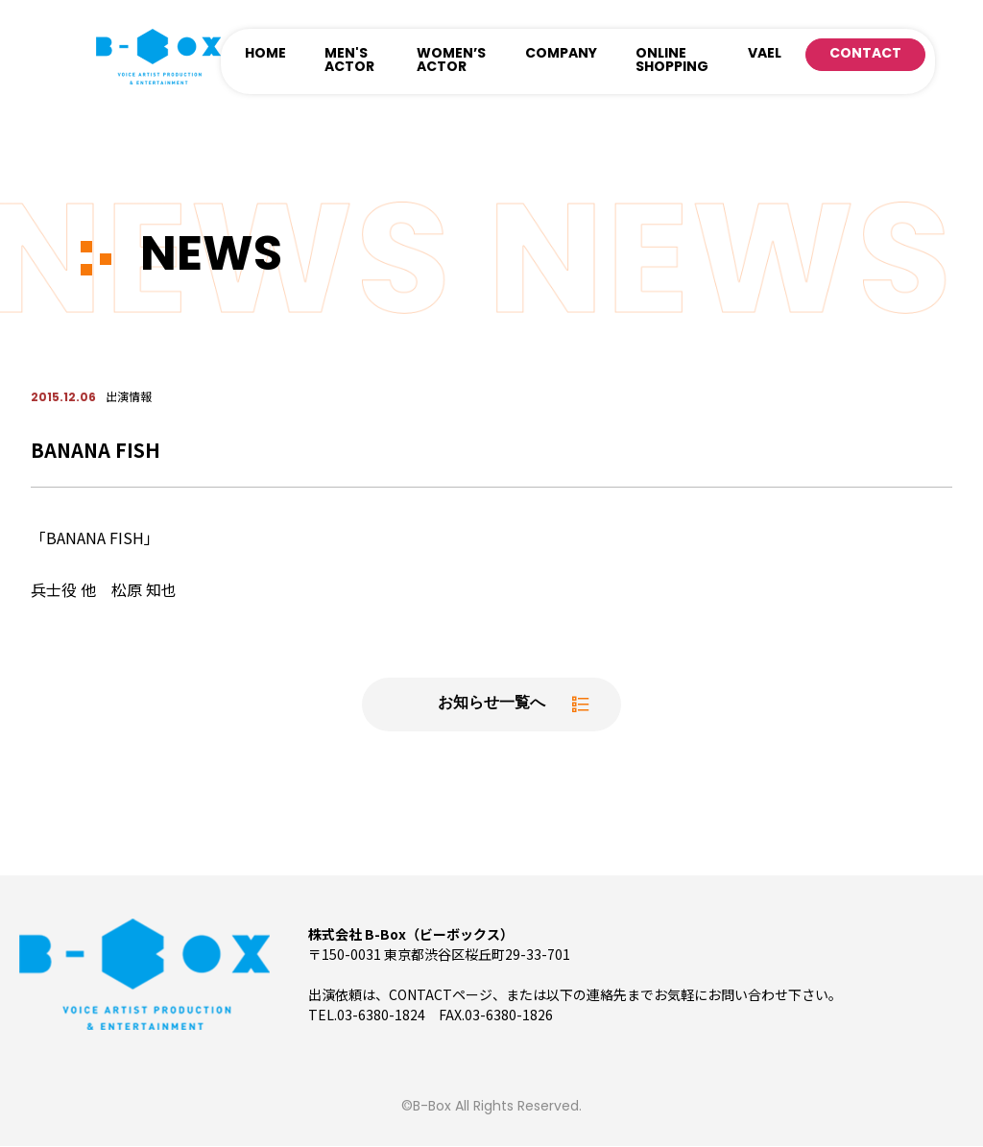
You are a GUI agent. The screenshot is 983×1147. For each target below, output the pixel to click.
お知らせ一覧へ (491, 704)
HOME (265, 54)
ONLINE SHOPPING (671, 61)
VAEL (764, 54)
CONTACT (865, 54)
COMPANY (561, 54)
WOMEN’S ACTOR (451, 61)
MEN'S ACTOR (349, 61)
